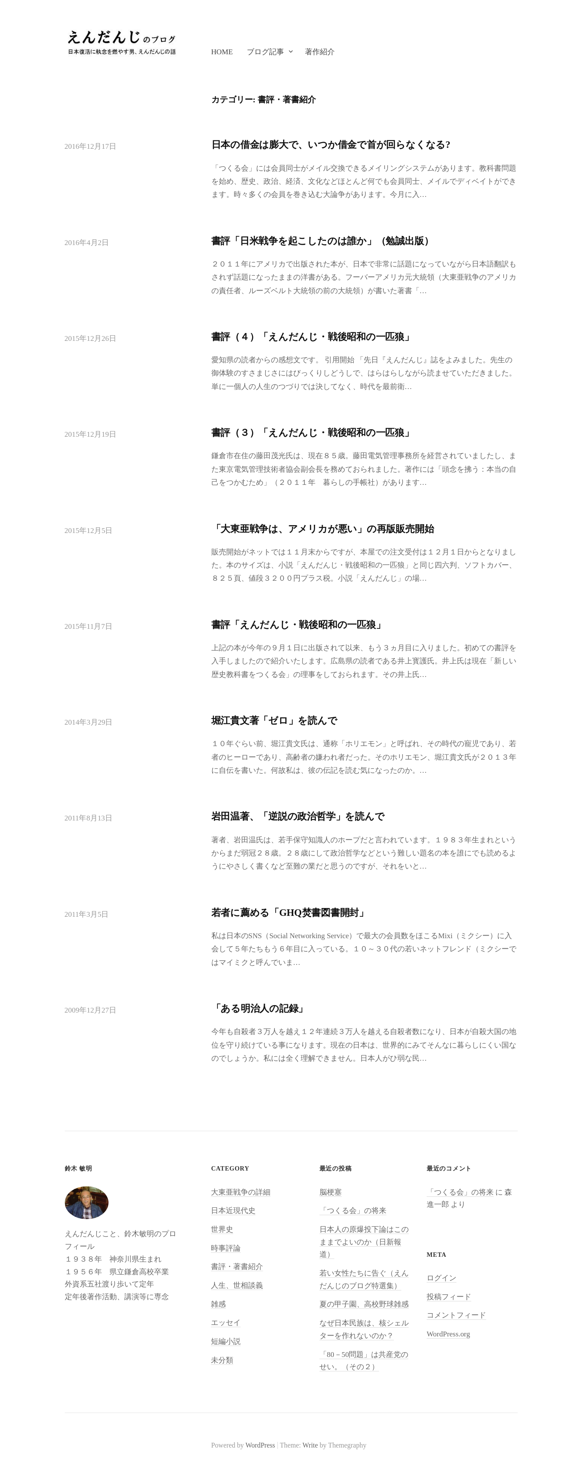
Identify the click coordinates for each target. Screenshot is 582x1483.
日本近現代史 (233, 1210)
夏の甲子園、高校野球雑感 (364, 1304)
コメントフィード (456, 1315)
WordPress (260, 1445)
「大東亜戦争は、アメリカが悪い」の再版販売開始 (322, 528)
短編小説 (226, 1341)
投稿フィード (449, 1297)
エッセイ (226, 1322)
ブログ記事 (265, 52)
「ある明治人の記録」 (259, 1008)
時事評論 (226, 1248)
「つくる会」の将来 (352, 1210)
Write (310, 1445)
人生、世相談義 (237, 1285)
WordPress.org (448, 1334)
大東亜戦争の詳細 (240, 1192)
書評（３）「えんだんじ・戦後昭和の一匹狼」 (312, 432)
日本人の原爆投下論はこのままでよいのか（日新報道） (364, 1242)
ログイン (441, 1278)
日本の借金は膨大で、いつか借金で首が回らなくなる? (331, 144)
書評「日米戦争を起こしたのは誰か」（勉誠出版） (322, 240)
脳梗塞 (330, 1192)
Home (222, 52)
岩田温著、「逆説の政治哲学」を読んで (298, 816)
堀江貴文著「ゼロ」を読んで (274, 720)
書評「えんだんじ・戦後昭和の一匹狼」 (298, 624)
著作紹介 (320, 52)
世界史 (222, 1229)
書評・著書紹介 (237, 1266)
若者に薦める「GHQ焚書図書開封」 (289, 912)
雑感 (218, 1304)
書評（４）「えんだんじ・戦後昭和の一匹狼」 (312, 336)
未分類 (222, 1360)
